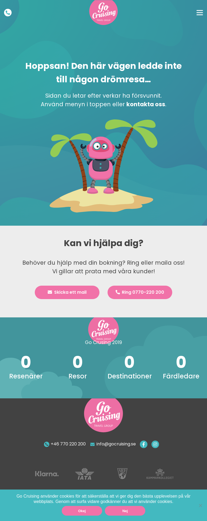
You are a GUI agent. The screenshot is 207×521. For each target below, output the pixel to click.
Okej (82, 511)
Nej (125, 511)
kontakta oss (145, 104)
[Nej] (200, 505)
